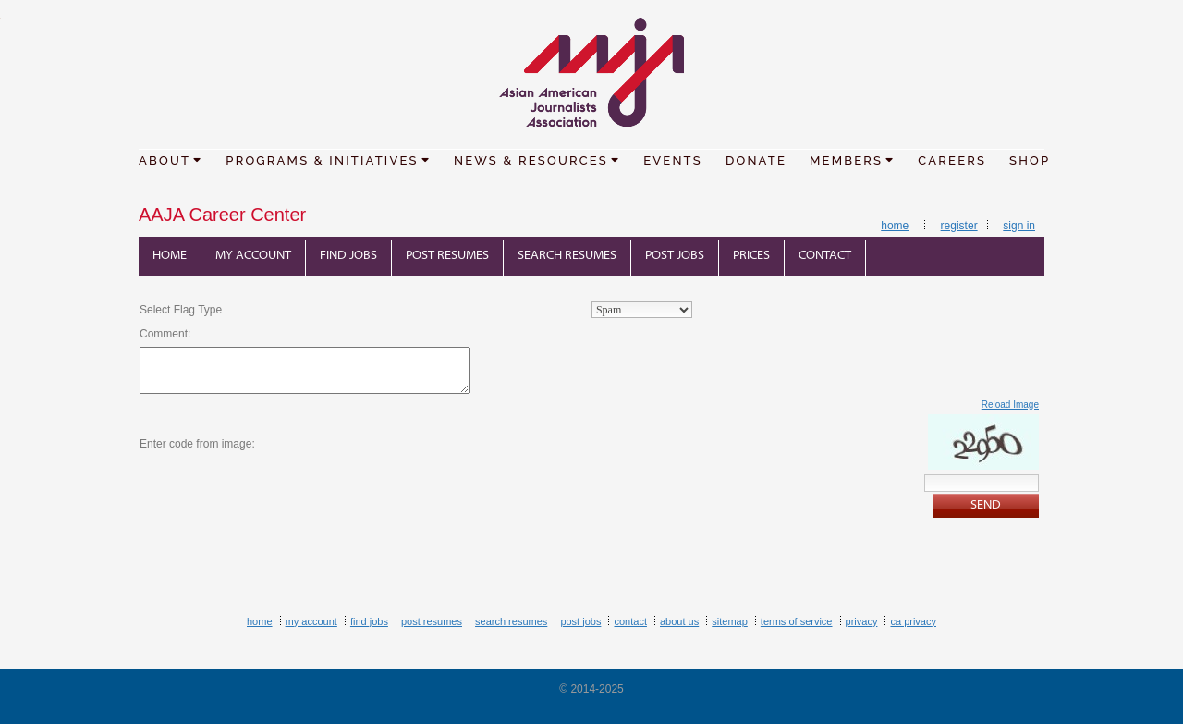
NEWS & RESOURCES (537, 159)
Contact (825, 256)
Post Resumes (447, 256)
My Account (253, 256)
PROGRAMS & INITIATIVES (328, 159)
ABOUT (170, 159)
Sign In (1019, 225)
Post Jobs (674, 256)
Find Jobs (348, 256)
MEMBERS (852, 159)
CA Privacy (913, 621)
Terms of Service (797, 621)
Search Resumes (567, 256)
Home (895, 225)
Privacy (862, 621)
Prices (751, 256)
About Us (679, 621)
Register (959, 225)
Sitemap (730, 621)
